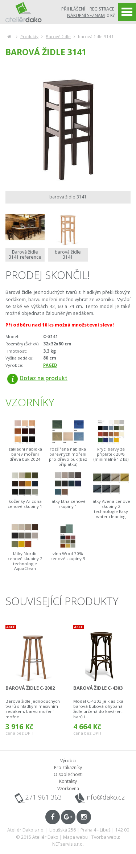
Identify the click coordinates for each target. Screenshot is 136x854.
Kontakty (68, 781)
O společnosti (68, 774)
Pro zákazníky (68, 767)
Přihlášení (73, 9)
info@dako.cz (105, 797)
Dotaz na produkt (37, 378)
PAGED (50, 365)
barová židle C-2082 (30, 688)
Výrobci (68, 760)
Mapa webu (75, 837)
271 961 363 (43, 797)
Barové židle (58, 36)
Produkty (29, 36)
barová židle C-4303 (98, 688)
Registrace (102, 9)
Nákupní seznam (86, 15)
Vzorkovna (68, 788)
